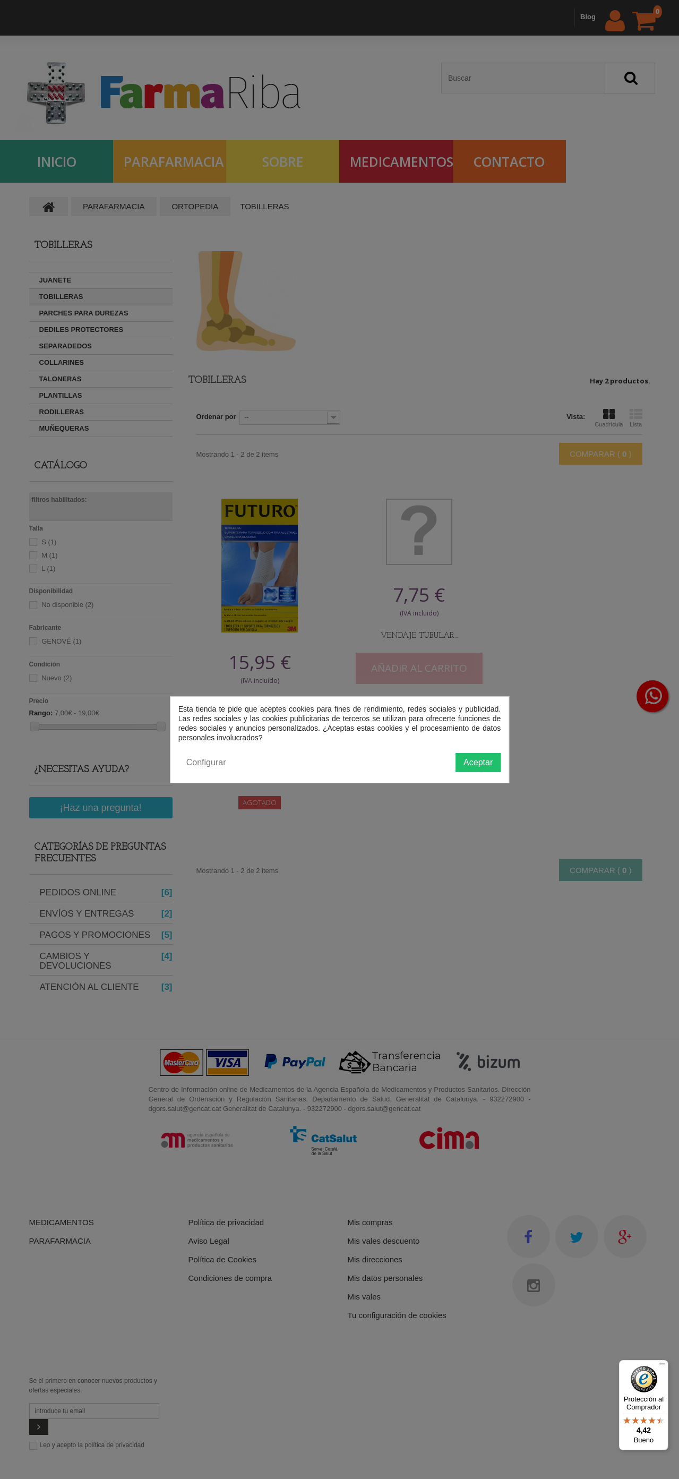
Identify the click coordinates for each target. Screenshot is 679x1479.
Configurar (206, 762)
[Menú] (662, 1366)
